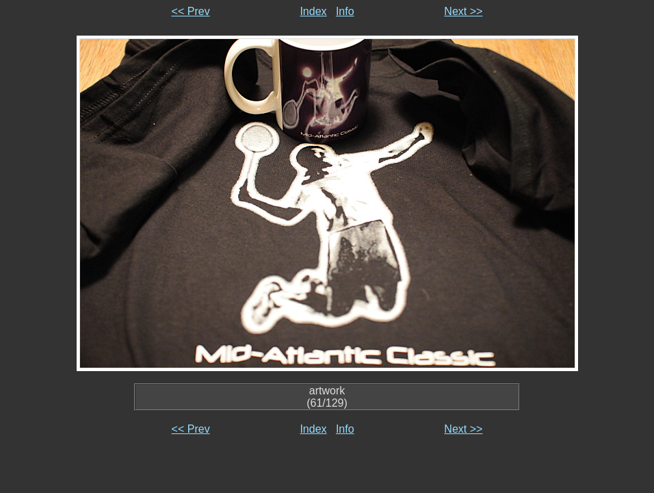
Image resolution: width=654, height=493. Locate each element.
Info (345, 11)
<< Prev (191, 11)
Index (313, 11)
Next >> (463, 11)
